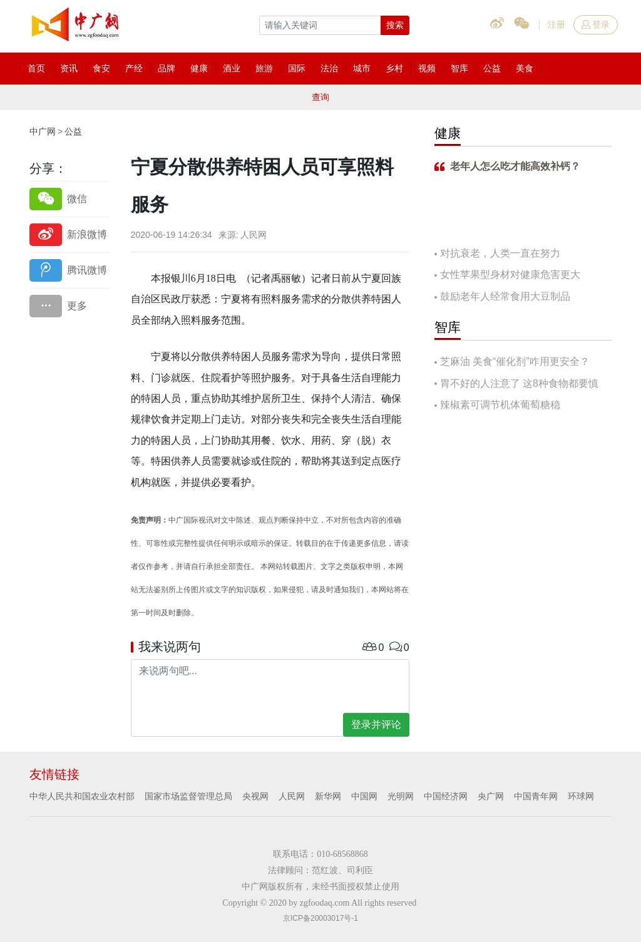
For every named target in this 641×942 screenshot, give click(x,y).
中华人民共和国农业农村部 (82, 796)
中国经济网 (446, 796)
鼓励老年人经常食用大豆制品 (505, 296)
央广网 (491, 796)
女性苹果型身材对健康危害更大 (510, 274)
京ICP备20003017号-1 (320, 918)
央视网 (255, 796)
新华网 (328, 796)
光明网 (400, 796)
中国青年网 (536, 796)
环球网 (581, 796)
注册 (556, 24)
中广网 (42, 131)
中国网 (364, 796)
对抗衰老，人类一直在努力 (500, 253)
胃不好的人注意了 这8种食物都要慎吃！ (516, 384)
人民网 (292, 796)
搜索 (395, 25)
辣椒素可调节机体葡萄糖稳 (500, 404)
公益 (73, 131)
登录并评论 (376, 724)
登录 (596, 24)
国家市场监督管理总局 (188, 796)
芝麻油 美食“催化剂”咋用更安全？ (515, 361)
